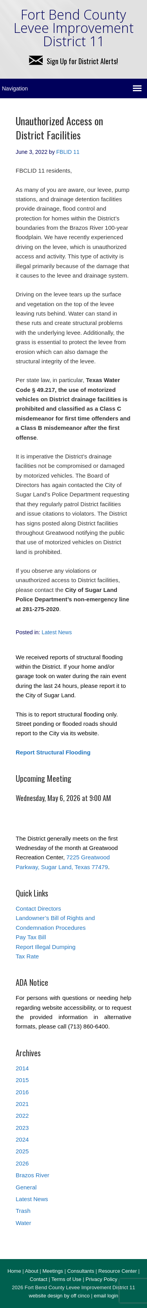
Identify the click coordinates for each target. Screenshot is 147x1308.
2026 (22, 1163)
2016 (22, 1092)
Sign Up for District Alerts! (73, 61)
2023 (22, 1127)
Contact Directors (38, 908)
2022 (22, 1115)
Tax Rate (27, 956)
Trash (23, 1210)
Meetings (52, 1271)
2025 (22, 1151)
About (31, 1271)
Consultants (80, 1271)
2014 (22, 1068)
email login (106, 1296)
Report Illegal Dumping (46, 947)
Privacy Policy (101, 1279)
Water (23, 1223)
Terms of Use (66, 1279)
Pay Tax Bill (31, 937)
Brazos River (32, 1175)
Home (14, 1271)
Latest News (57, 632)
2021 (22, 1104)
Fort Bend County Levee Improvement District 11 (74, 27)
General (26, 1187)
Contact (38, 1279)
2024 (22, 1139)
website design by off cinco (59, 1296)
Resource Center (117, 1271)
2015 (22, 1080)
